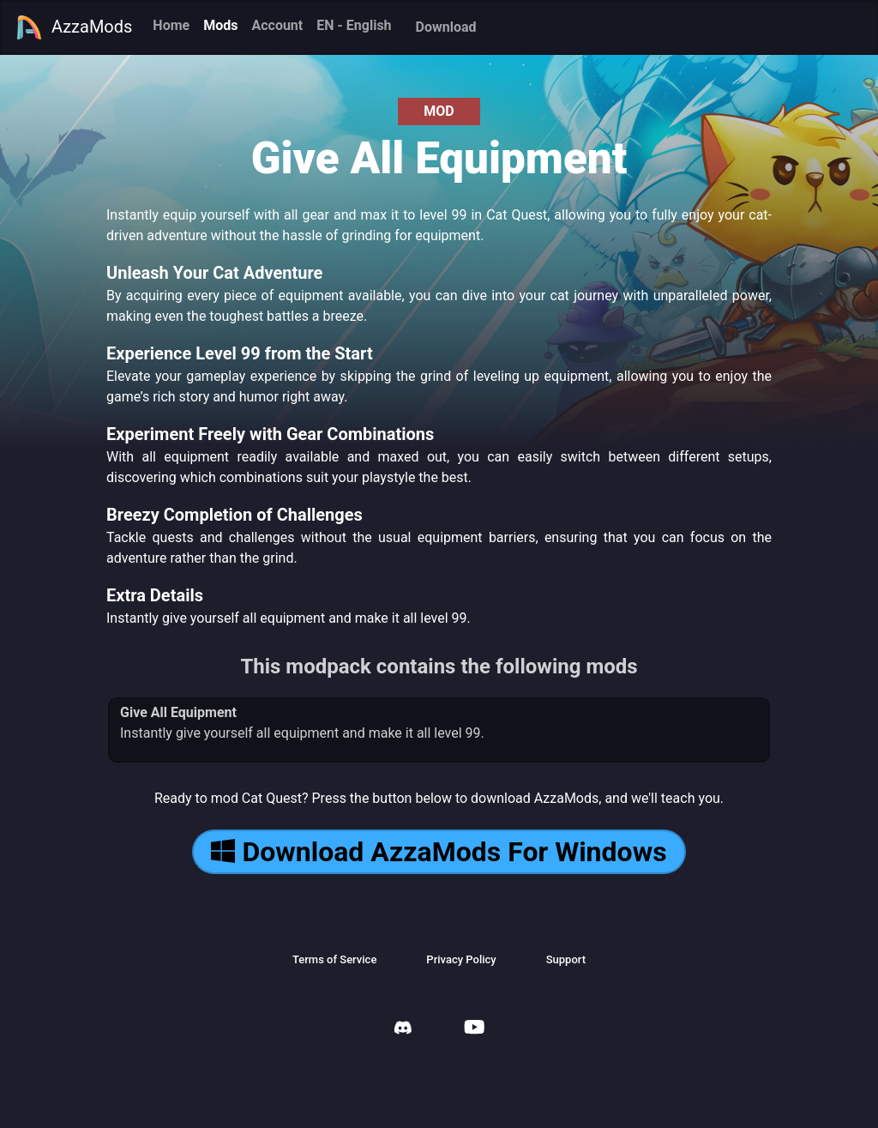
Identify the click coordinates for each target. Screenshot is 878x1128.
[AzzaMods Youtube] (474, 1028)
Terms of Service (334, 959)
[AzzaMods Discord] (403, 1029)
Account (277, 25)
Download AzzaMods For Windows (438, 851)
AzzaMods (73, 27)
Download (446, 27)
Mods (220, 25)
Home (171, 25)
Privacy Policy (461, 959)
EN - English (353, 25)
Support (566, 959)
